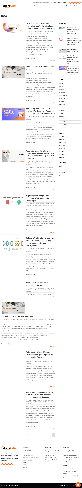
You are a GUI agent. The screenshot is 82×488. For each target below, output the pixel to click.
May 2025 (61, 113)
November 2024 (63, 125)
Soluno (43, 33)
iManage (37, 33)
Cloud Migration (27, 450)
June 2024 (61, 136)
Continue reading (30, 58)
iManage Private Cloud (51, 460)
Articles (60, 166)
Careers (74, 478)
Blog (60, 169)
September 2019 (63, 154)
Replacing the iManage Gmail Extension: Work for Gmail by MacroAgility (37, 198)
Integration (25, 462)
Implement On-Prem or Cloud (30, 457)
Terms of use (63, 485)
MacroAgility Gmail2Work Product (71, 457)
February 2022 (62, 142)
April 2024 (61, 139)
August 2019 (62, 157)
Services (37, 6)
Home (30, 6)
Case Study (51, 31)
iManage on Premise (50, 457)
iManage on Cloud (49, 455)
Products (45, 6)
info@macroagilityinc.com (41, 2)
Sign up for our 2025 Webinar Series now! (17, 316)
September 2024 (63, 130)
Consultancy (26, 453)
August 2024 (62, 133)
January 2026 (62, 89)
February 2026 (62, 86)
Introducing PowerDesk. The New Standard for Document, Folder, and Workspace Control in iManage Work (40, 111)
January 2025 (62, 122)
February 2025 (62, 119)
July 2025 (61, 107)
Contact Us (77, 6)
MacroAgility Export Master (70, 455)
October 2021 (62, 148)
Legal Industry (66, 471)
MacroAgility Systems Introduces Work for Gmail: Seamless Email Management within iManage (39, 394)
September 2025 (63, 101)
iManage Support (27, 460)
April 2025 (61, 116)
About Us (69, 6)
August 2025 (62, 104)
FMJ (30, 33)
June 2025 (61, 110)
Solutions (53, 6)
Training (25, 467)
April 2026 (61, 83)
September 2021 (63, 151)
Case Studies (62, 172)
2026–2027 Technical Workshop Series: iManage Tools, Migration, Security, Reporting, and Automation (40, 26)
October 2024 (62, 127)
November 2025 (63, 95)
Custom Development (28, 455)
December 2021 (63, 145)
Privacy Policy (75, 485)
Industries (61, 6)
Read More (52, 60)
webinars (51, 33)
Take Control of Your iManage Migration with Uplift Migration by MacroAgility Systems (39, 354)
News (60, 175)
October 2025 (62, 98)
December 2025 (63, 92)
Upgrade (25, 464)
